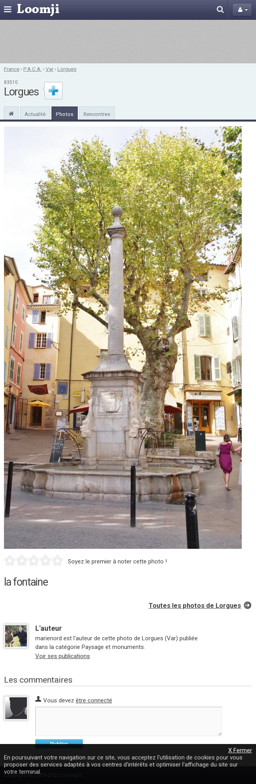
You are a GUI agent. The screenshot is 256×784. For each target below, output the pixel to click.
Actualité (35, 114)
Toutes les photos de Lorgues (195, 605)
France (11, 69)
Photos (64, 114)
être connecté (94, 700)
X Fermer (240, 750)
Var (49, 69)
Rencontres (97, 114)
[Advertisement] (128, 41)
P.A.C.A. (32, 69)
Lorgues (66, 69)
